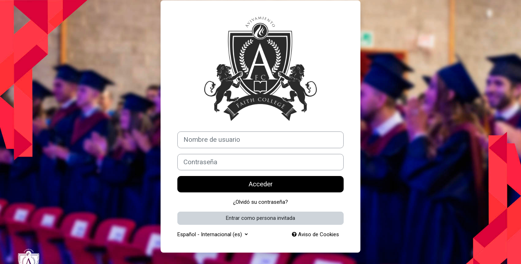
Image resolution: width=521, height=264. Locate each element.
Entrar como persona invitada (260, 218)
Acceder (261, 184)
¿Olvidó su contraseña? (260, 202)
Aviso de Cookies (315, 234)
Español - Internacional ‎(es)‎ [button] (210, 234)
